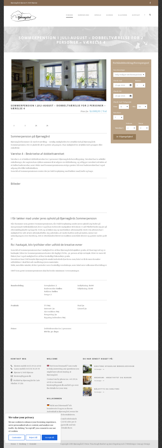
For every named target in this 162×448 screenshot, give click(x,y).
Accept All (49, 437)
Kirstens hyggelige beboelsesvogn (114, 366)
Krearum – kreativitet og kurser (113, 377)
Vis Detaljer (99, 369)
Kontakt (136, 15)
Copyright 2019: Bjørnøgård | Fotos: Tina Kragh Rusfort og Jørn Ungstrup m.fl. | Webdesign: (98, 444)
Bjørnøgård (83, 15)
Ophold (97, 15)
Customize (16, 437)
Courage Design (143, 444)
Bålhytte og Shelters (106, 389)
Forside (69, 15)
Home (13, 444)
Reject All (33, 437)
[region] (33, 428)
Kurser (109, 15)
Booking (22, 444)
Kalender (122, 15)
